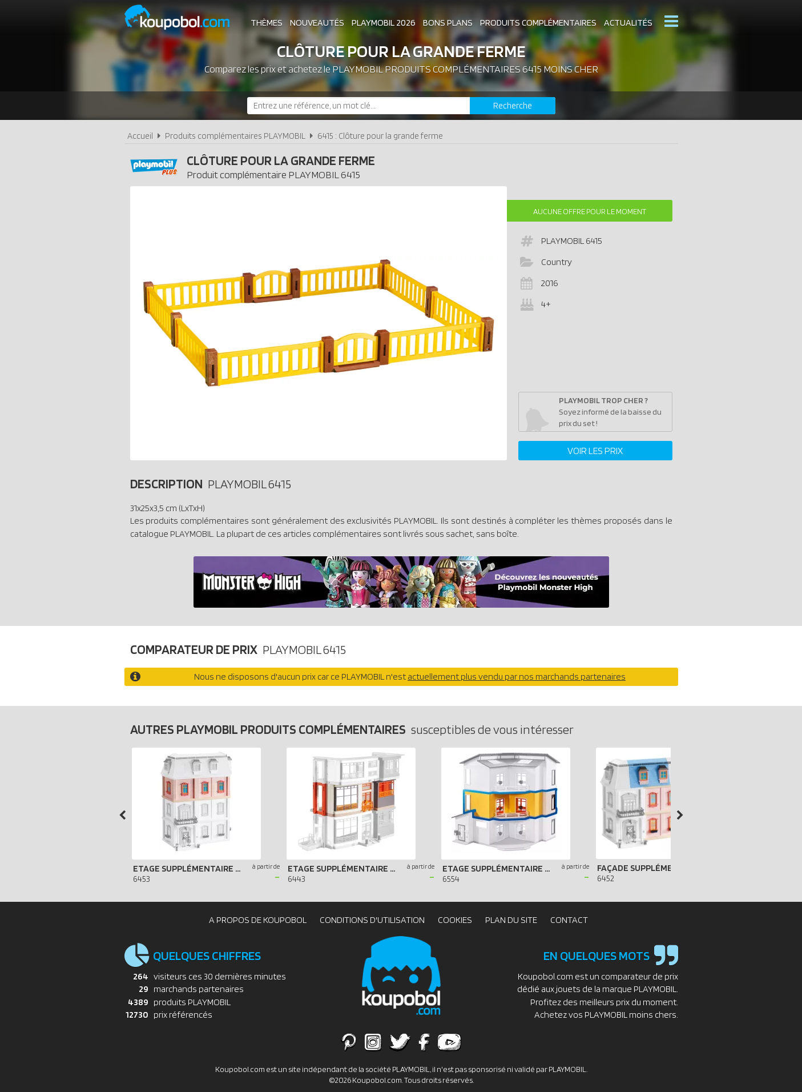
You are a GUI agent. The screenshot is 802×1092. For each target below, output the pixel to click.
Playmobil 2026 (384, 22)
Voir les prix (595, 450)
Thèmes (267, 22)
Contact (569, 919)
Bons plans (448, 22)
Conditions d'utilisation (372, 919)
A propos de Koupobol (258, 919)
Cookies (455, 919)
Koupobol (184, 17)
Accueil (140, 135)
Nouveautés (317, 22)
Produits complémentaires (538, 22)
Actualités (628, 22)
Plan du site (511, 919)
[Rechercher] (512, 105)
